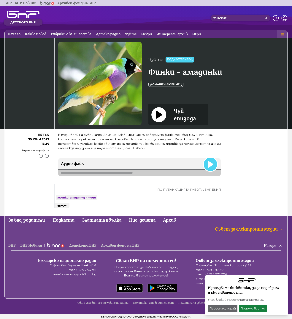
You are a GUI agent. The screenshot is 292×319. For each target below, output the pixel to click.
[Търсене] (266, 18)
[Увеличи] (41, 156)
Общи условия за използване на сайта (102, 302)
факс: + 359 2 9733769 (212, 274)
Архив (169, 220)
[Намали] (47, 156)
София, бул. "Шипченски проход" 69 (223, 265)
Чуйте (155, 59)
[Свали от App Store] (129, 288)
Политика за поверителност (153, 302)
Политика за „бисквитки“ (196, 302)
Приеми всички (252, 308)
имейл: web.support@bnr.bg (74, 274)
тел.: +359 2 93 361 (82, 270)
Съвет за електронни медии (249, 229)
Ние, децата (142, 220)
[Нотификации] (276, 18)
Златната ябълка (101, 220)
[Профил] (284, 18)
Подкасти (63, 220)
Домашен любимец (166, 84)
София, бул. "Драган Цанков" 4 (73, 265)
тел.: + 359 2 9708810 (212, 270)
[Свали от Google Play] (162, 288)
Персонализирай (222, 308)
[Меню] (282, 34)
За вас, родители (26, 220)
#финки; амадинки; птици (76, 197)
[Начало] (23, 14)
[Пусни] (210, 164)
